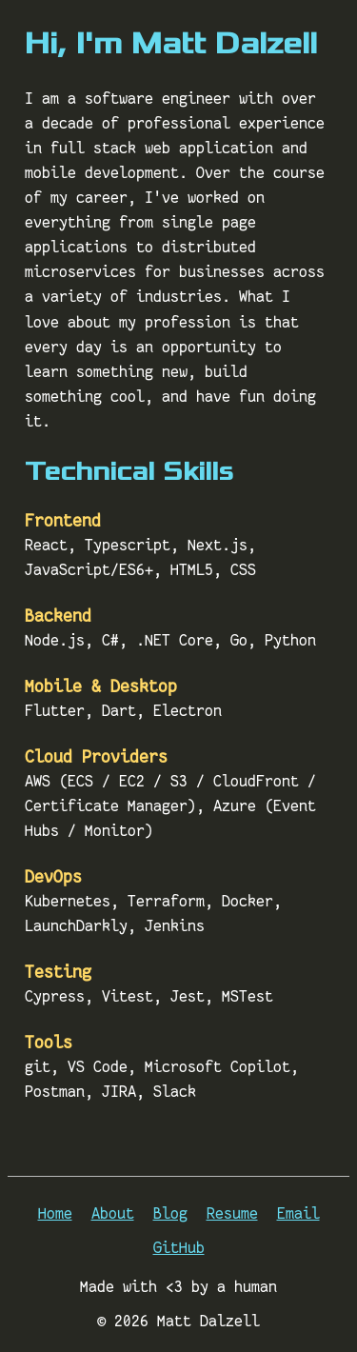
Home (55, 1213)
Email (298, 1213)
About (112, 1213)
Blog (170, 1213)
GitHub (179, 1247)
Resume (232, 1213)
